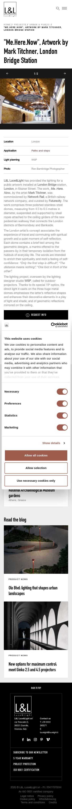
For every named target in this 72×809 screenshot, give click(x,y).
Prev (7, 73)
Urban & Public (40, 25)
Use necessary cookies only (36, 480)
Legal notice (27, 796)
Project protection (24, 763)
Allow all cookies (36, 455)
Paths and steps (40, 151)
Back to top (36, 688)
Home (7, 25)
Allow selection (36, 468)
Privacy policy (45, 796)
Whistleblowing (47, 799)
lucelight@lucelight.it (49, 732)
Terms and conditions (33, 802)
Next (64, 73)
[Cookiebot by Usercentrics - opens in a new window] (51, 324)
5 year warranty (23, 758)
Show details (51, 443)
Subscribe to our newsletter (30, 752)
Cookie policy (27, 799)
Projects (20, 25)
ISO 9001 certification (26, 769)
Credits (53, 802)
